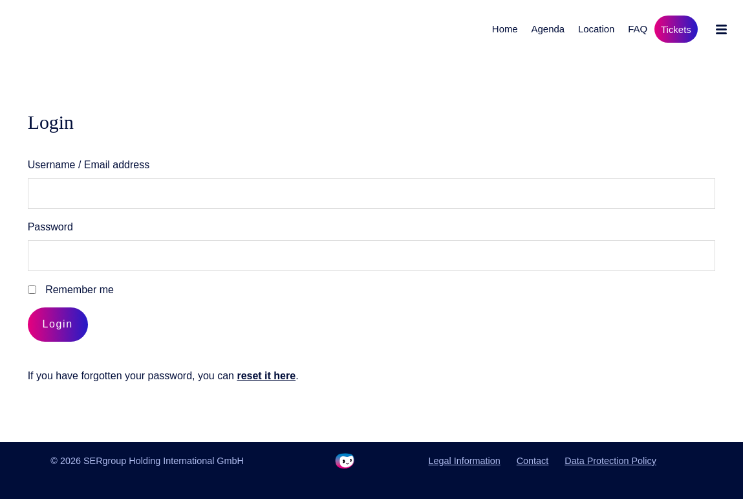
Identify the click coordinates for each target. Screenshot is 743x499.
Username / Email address (89, 164)
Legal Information (465, 461)
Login (58, 323)
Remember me (79, 289)
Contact (533, 461)
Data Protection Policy (610, 461)
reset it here (266, 375)
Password (50, 226)
